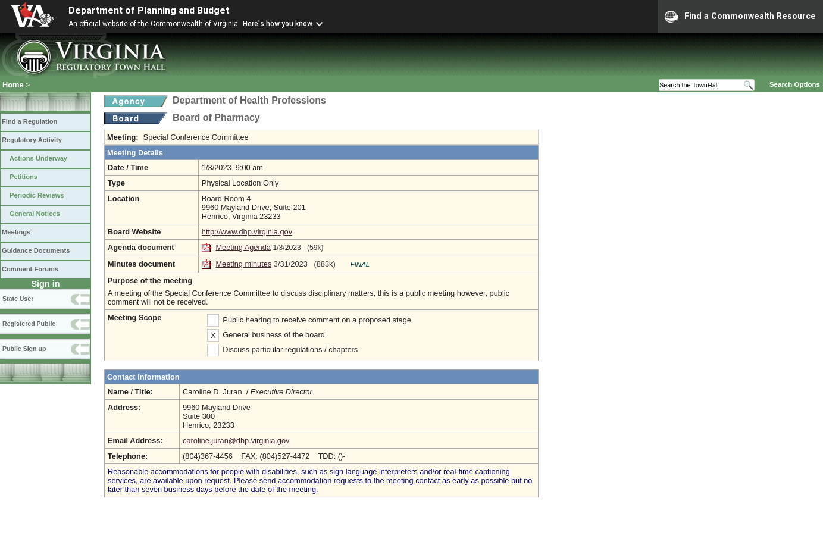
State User (17, 298)
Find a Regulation (29, 121)
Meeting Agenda (243, 247)
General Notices (35, 213)
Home (13, 84)
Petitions (23, 176)
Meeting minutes (243, 263)
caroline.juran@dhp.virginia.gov (236, 440)
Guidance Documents (36, 250)
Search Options (794, 84)
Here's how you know (277, 24)
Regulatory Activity (32, 139)
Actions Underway (38, 158)
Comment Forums (30, 268)
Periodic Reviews (37, 195)
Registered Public (28, 323)
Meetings (16, 232)
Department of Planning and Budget (148, 10)
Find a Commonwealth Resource (740, 17)
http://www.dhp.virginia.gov (247, 231)
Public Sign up (24, 348)
